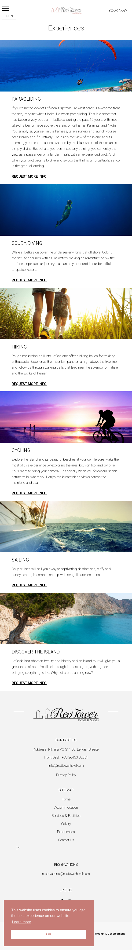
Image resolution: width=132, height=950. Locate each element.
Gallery (66, 824)
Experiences (66, 832)
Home (66, 799)
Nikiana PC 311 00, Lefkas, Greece (73, 749)
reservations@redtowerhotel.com (66, 874)
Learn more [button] (21, 922)
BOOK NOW (118, 10)
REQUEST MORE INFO (29, 176)
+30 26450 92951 (75, 757)
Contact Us (66, 840)
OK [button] (48, 934)
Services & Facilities (66, 816)
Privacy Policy (66, 775)
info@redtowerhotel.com (66, 765)
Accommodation (66, 807)
